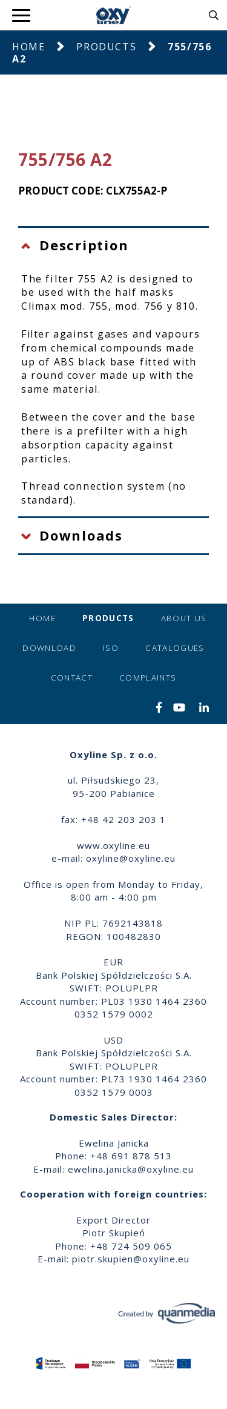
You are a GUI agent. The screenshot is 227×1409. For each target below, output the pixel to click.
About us (184, 618)
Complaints (148, 677)
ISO (111, 647)
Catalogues (175, 647)
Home (28, 46)
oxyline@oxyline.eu (131, 858)
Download (49, 647)
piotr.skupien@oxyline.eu (130, 1259)
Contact (72, 677)
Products (106, 46)
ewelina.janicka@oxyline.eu (131, 1169)
